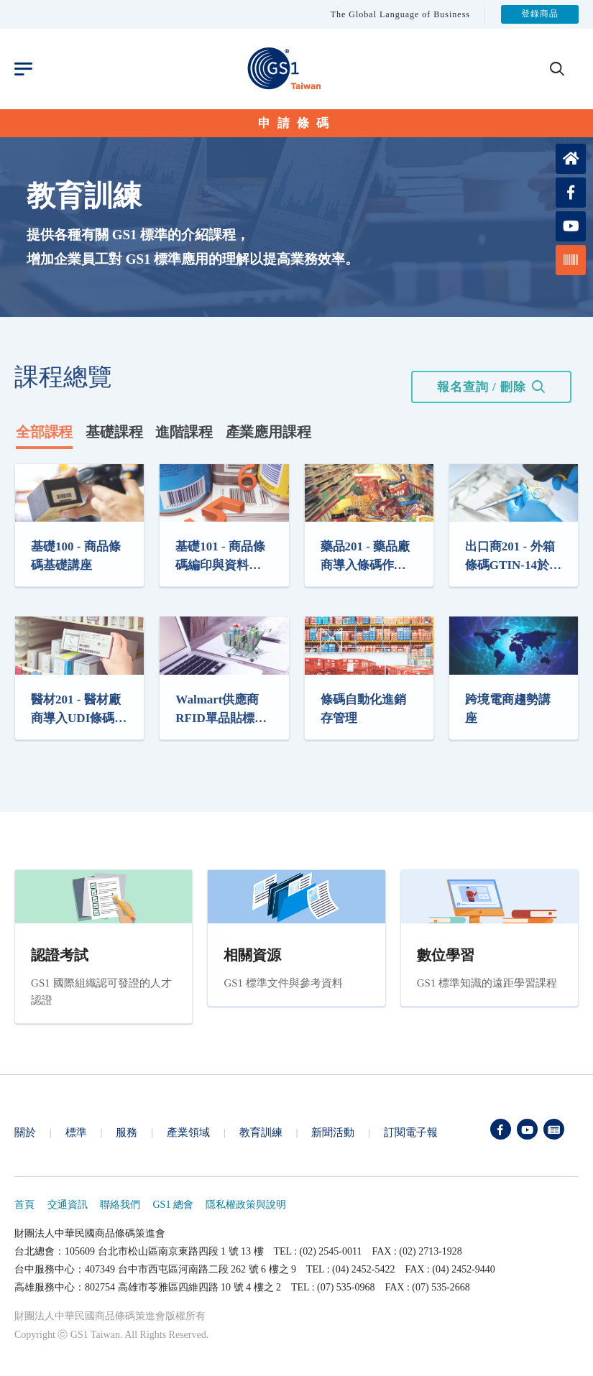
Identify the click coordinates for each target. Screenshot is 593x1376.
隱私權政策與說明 (246, 1204)
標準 (76, 1132)
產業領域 (188, 1132)
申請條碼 (297, 123)
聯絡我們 (120, 1204)
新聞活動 (332, 1132)
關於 (25, 1132)
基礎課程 (114, 432)
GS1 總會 (173, 1204)
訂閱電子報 (411, 1132)
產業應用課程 (268, 432)
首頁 (24, 1204)
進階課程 (183, 432)
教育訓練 (260, 1132)
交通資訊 (67, 1204)
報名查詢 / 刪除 (481, 387)
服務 (126, 1132)
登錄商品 (539, 14)
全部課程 (44, 432)
